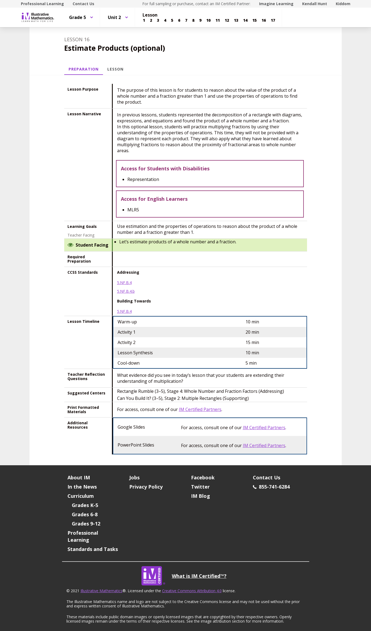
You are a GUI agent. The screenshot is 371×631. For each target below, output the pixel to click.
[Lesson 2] (150, 20)
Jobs (134, 477)
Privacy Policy (146, 486)
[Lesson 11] (217, 20)
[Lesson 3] (158, 20)
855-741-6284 (271, 486)
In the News (82, 486)
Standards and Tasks (92, 549)
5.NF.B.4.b (126, 291)
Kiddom (343, 3)
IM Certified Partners (200, 409)
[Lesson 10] (208, 20)
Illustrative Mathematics (101, 590)
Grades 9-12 (86, 523)
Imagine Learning (276, 3)
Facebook (203, 477)
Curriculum (80, 496)
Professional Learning (42, 3)
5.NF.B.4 (124, 283)
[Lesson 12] (226, 20)
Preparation (84, 69)
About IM (78, 477)
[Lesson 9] (200, 20)
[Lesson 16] (263, 20)
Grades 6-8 (85, 514)
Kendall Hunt (314, 3)
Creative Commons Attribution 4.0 (192, 590)
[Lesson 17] (273, 20)
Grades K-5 (85, 505)
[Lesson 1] (143, 20)
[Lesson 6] (179, 20)
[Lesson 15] (254, 20)
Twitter (200, 486)
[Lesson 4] (165, 20)
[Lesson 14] (245, 20)
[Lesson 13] (236, 20)
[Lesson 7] (186, 20)
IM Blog (200, 496)
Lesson (115, 69)
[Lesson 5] (172, 20)
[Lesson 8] (193, 20)
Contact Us (83, 3)
